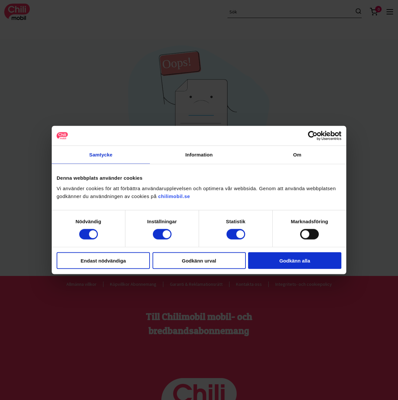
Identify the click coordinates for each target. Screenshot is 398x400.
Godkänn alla (294, 260)
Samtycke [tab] (101, 154)
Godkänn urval (199, 260)
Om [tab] (297, 154)
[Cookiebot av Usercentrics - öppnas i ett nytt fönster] (312, 136)
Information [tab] (199, 154)
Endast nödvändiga (103, 260)
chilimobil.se (174, 196)
